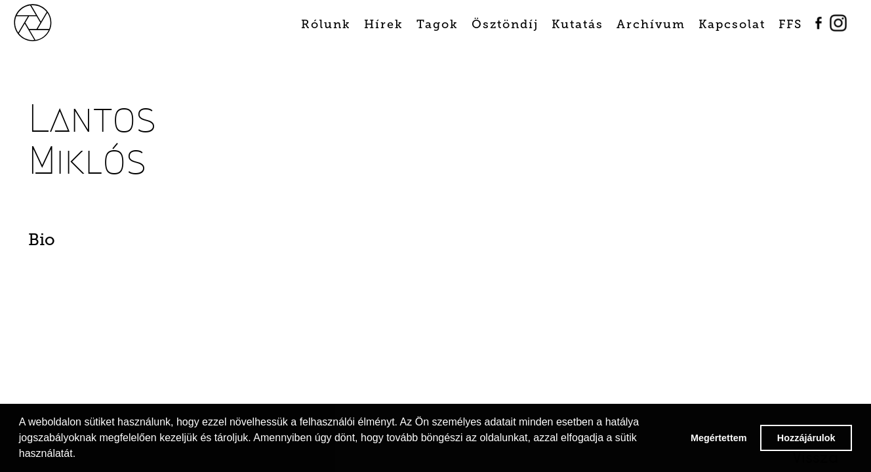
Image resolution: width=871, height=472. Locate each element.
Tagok (437, 24)
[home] (47, 21)
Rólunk (326, 24)
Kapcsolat (732, 24)
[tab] (90, 243)
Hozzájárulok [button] (806, 438)
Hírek (383, 24)
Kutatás (577, 24)
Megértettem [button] (719, 438)
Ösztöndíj (505, 24)
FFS (790, 24)
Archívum (651, 24)
